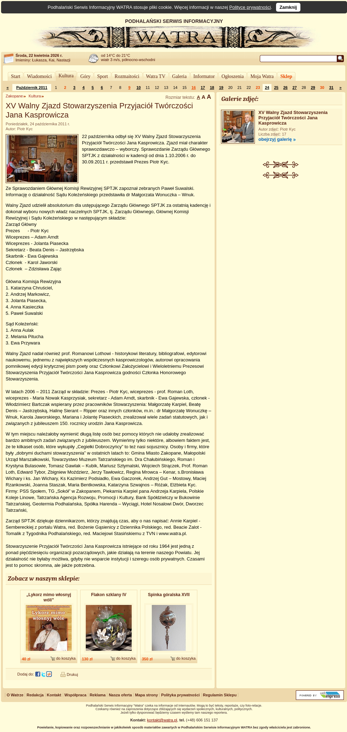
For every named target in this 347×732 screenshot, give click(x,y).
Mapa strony (146, 695)
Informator (204, 76)
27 (294, 87)
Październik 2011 (31, 87)
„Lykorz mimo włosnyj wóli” (48, 597)
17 (203, 87)
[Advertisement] (281, 288)
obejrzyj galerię (275, 139)
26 (285, 87)
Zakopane (14, 96)
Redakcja (34, 695)
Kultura (66, 75)
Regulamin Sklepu (220, 695)
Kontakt (54, 695)
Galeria (179, 76)
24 (267, 87)
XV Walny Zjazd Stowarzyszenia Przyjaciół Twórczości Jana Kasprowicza (293, 118)
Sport (102, 76)
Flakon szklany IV (108, 594)
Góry (85, 76)
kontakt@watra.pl (162, 720)
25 (276, 87)
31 (331, 87)
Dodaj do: (25, 674)
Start (15, 76)
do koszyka (66, 658)
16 (193, 87)
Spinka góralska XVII (169, 594)
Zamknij (288, 7)
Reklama (98, 695)
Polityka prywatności (180, 695)
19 (221, 87)
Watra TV (156, 76)
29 (313, 87)
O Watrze (15, 695)
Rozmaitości (127, 76)
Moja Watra (262, 76)
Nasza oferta (120, 695)
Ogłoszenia (232, 76)
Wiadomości (39, 76)
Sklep (286, 76)
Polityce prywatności (250, 7)
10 (138, 87)
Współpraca (75, 695)
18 (212, 87)
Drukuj (72, 674)
